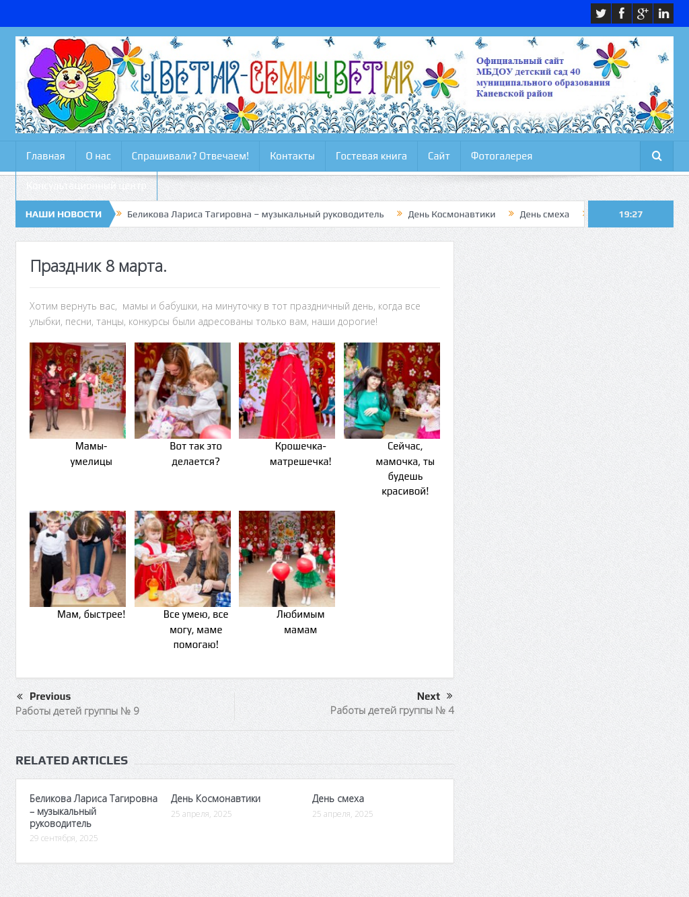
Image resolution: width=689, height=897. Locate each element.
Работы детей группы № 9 (77, 710)
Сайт (439, 156)
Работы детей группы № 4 (392, 710)
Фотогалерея (502, 156)
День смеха (544, 214)
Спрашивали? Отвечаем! (190, 156)
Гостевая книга (371, 156)
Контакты (292, 156)
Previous (44, 697)
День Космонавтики (451, 214)
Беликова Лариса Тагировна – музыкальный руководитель (255, 214)
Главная (45, 156)
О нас (98, 156)
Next (435, 696)
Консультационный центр (86, 185)
